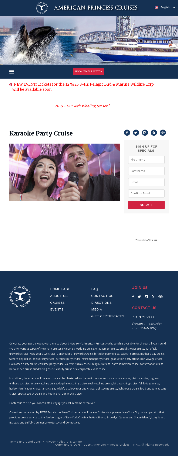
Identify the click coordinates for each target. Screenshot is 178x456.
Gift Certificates (107, 316)
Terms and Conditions (25, 441)
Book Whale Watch (88, 71)
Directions (101, 303)
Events (57, 309)
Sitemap (76, 441)
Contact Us (102, 296)
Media (96, 309)
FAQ (94, 289)
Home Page (60, 289)
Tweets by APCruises (146, 240)
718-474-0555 (143, 317)
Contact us (144, 308)
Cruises (57, 303)
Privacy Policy (55, 441)
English (162, 7)
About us (59, 296)
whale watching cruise (44, 383)
